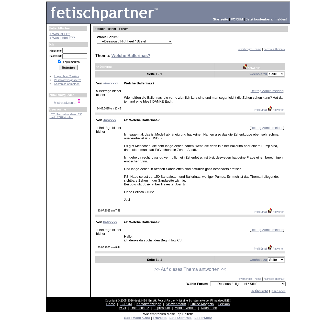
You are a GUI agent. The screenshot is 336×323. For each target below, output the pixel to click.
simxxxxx (110, 83)
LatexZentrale (181, 318)
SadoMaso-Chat (137, 318)
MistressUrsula (67, 103)
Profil (257, 109)
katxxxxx (110, 222)
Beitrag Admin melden (267, 91)
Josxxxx (109, 120)
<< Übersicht (259, 291)
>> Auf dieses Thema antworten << (190, 269)
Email (264, 109)
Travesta (159, 318)
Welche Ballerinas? (130, 55)
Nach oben (278, 291)
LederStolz (203, 318)
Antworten (275, 109)
